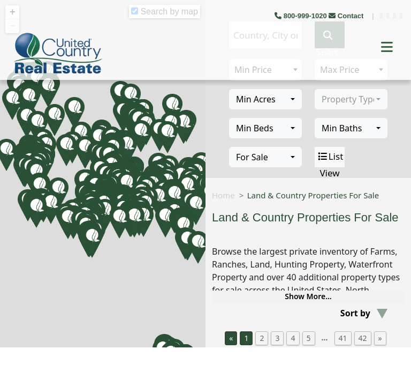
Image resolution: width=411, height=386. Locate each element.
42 (363, 338)
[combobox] (265, 99)
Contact (347, 16)
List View (330, 157)
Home (223, 195)
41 (343, 338)
